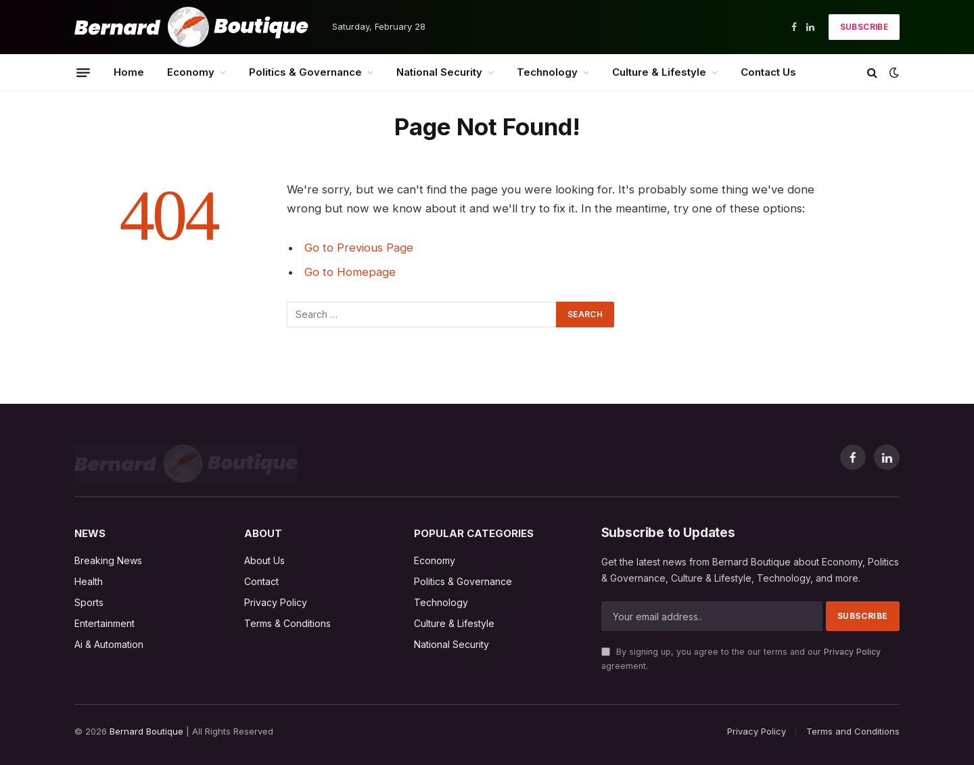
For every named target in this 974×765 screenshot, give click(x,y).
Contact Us (768, 72)
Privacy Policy (852, 652)
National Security (439, 72)
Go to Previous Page (358, 247)
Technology (547, 72)
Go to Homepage (350, 272)
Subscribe (864, 27)
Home (129, 72)
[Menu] (83, 72)
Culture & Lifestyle (659, 72)
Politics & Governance (305, 72)
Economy (190, 72)
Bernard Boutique (146, 731)
